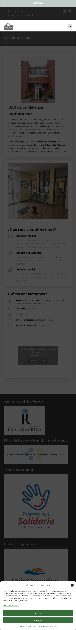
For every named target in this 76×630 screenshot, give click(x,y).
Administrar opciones (11, 605)
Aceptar (38, 613)
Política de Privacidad (41, 626)
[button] (72, 585)
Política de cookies (25, 626)
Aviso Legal (54, 626)
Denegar (38, 620)
